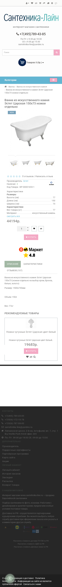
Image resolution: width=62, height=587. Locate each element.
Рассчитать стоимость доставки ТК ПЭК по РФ (31, 540)
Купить (31, 237)
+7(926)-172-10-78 (14, 419)
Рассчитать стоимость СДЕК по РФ (31, 543)
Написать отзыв (44, 176)
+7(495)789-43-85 (31, 34)
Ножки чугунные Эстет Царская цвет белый (31, 332)
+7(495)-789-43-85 (14, 415)
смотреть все (13, 216)
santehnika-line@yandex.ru (19, 426)
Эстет (25, 181)
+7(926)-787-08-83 (14, 422)
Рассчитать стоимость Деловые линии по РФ (31, 546)
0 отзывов (27, 176)
